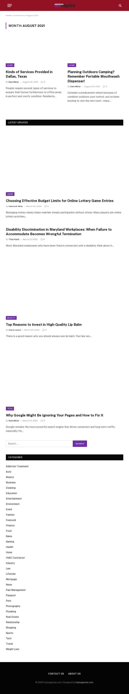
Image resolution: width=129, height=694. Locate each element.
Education (11, 493)
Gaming (10, 541)
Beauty (11, 318)
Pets (8, 600)
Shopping (11, 627)
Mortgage (11, 579)
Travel (9, 643)
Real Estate (12, 617)
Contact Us (56, 673)
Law (8, 568)
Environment (12, 504)
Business (11, 482)
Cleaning (11, 488)
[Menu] (9, 5)
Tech (10, 409)
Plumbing (11, 611)
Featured (11, 520)
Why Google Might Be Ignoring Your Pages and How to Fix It (54, 415)
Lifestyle (11, 574)
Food (8, 531)
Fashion (10, 514)
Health (9, 547)
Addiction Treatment (17, 466)
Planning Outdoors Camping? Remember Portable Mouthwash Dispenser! (94, 76)
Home (9, 15)
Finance (10, 525)
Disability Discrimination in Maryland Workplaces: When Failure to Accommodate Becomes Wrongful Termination (59, 231)
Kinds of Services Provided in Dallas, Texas (29, 74)
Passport (11, 595)
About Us (74, 673)
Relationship (12, 622)
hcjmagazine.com (84, 682)
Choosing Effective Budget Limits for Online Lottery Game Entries (60, 201)
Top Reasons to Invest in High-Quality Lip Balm (44, 325)
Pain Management (16, 590)
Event (9, 509)
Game (10, 194)
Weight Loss (12, 649)
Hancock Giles (16, 206)
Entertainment (14, 498)
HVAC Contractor (15, 557)
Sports (9, 633)
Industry (10, 563)
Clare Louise (15, 330)
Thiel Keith (14, 239)
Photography (13, 606)
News (9, 584)
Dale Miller (14, 82)
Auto (8, 471)
